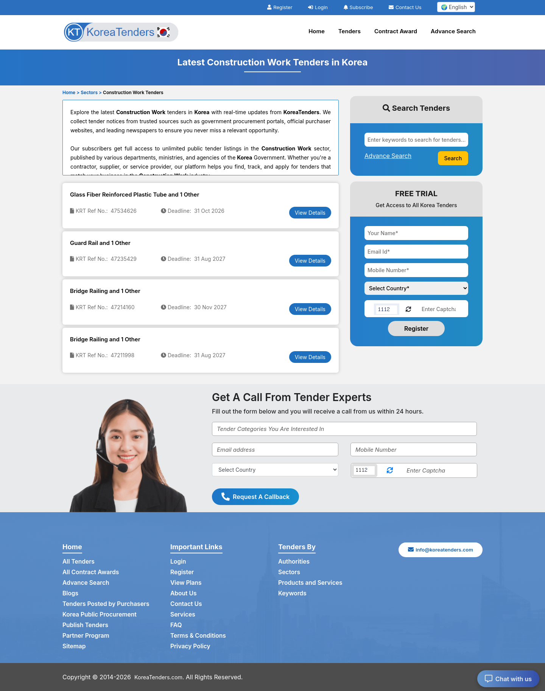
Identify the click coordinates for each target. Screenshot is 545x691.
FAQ (176, 625)
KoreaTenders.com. (162, 677)
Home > (70, 92)
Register (279, 7)
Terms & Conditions (198, 636)
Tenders (349, 31)
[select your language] (456, 7)
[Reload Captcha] (408, 309)
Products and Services (311, 583)
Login (318, 7)
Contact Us (405, 7)
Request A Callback (255, 497)
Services (183, 614)
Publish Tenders (85, 625)
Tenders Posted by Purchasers (107, 604)
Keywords (292, 593)
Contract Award (395, 31)
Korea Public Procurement (100, 614)
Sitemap (74, 646)
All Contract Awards (91, 572)
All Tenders (78, 562)
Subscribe (358, 7)
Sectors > (91, 92)
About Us (183, 593)
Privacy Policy (191, 646)
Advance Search (453, 31)
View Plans (186, 583)
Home (316, 31)
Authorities (294, 562)
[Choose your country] (416, 288)
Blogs (70, 593)
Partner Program (86, 636)
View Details (310, 212)
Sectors (289, 572)
